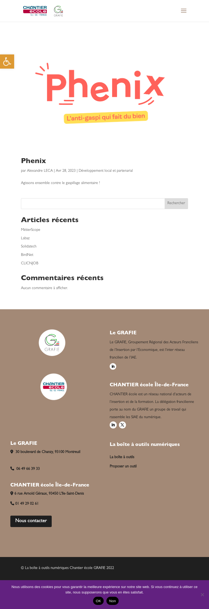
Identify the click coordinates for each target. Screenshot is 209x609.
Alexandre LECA (40, 171)
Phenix (33, 161)
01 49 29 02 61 (24, 504)
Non (112, 601)
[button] (7, 61)
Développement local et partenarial (106, 171)
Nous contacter (31, 521)
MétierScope (30, 230)
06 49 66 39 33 (25, 469)
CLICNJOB (29, 263)
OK (98, 601)
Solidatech (28, 247)
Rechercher (176, 203)
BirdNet (27, 255)
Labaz (25, 238)
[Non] (202, 594)
